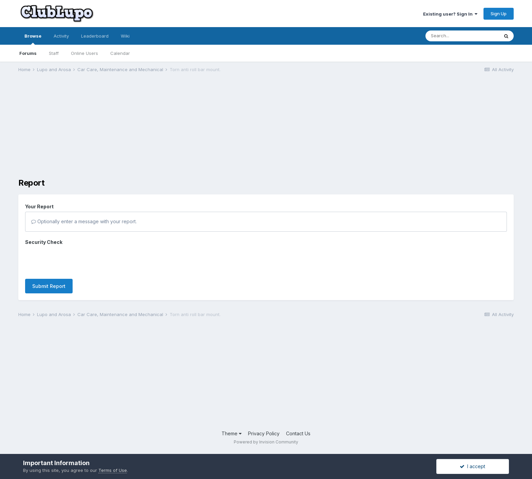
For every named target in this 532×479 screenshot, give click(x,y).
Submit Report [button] (48, 286)
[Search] (462, 35)
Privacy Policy (264, 433)
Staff (54, 53)
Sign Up (499, 13)
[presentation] (76, 260)
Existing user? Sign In (450, 14)
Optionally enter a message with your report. (84, 221)
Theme (232, 433)
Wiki (125, 36)
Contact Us (298, 433)
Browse (32, 39)
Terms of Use (112, 470)
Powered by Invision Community (266, 441)
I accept (472, 466)
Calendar (120, 53)
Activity (61, 36)
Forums (28, 53)
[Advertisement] (141, 130)
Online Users (84, 53)
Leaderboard (95, 36)
